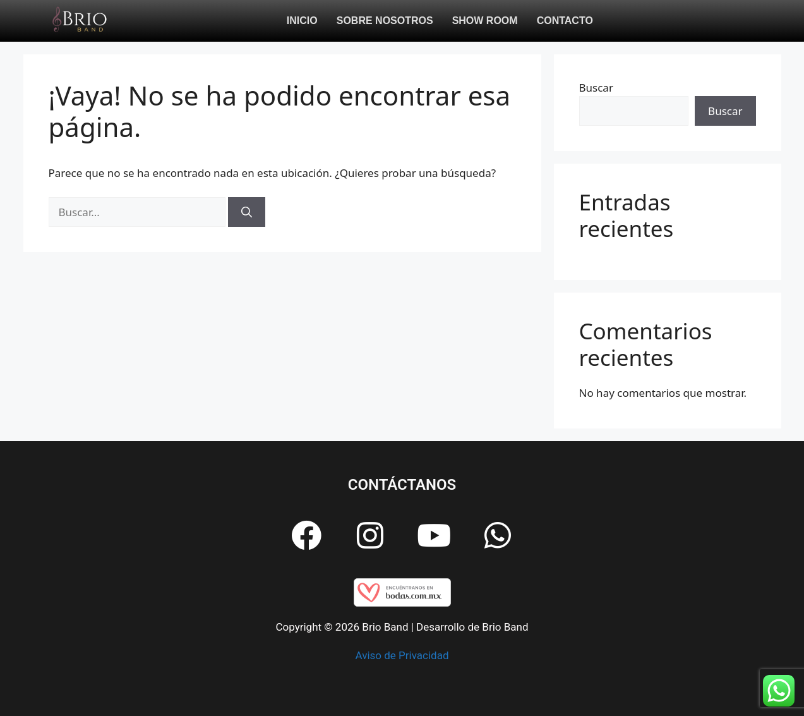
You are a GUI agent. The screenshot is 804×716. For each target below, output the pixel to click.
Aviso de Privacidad (402, 655)
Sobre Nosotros (385, 20)
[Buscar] (246, 212)
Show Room (485, 20)
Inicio (302, 20)
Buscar (596, 87)
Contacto (565, 20)
